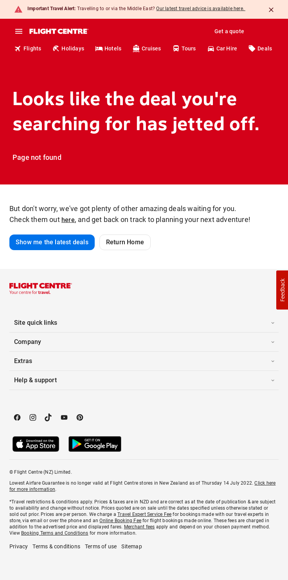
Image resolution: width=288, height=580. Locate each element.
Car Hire (222, 48)
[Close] (271, 10)
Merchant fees (139, 527)
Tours (184, 48)
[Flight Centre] (58, 31)
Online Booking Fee (120, 520)
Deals (260, 48)
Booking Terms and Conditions (54, 533)
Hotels (108, 48)
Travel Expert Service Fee (144, 514)
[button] (144, 322)
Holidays (68, 48)
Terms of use (101, 546)
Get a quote (229, 31)
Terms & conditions (56, 546)
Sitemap (131, 546)
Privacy (18, 546)
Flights (27, 48)
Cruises (146, 48)
